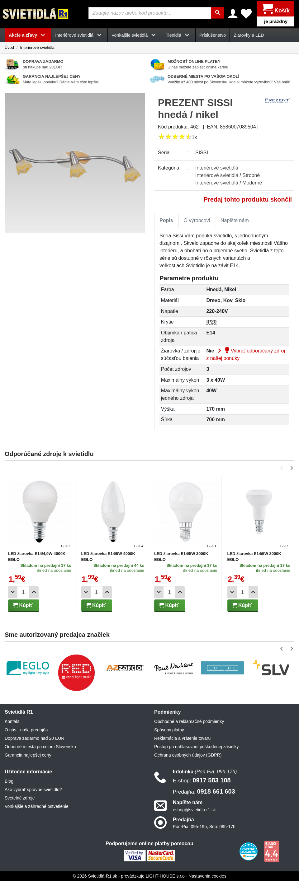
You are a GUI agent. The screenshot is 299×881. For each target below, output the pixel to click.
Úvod (9, 47)
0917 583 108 (202, 780)
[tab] (166, 220)
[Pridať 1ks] (34, 592)
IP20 (211, 321)
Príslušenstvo (212, 34)
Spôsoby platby (169, 729)
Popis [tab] (166, 220)
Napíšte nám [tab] (235, 220)
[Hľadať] (218, 13)
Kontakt (12, 721)
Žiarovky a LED (249, 34)
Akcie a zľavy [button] (28, 34)
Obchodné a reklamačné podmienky (189, 721)
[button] (283, 468)
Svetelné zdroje (20, 797)
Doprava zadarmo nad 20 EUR (34, 738)
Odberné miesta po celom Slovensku (40, 746)
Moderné (252, 182)
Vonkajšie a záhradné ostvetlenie (37, 806)
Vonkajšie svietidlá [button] (135, 34)
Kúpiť (23, 605)
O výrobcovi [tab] (197, 220)
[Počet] (23, 592)
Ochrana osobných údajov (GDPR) (187, 755)
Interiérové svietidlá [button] (79, 34)
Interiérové (216, 167)
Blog (9, 781)
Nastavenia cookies (207, 876)
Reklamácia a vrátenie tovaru (182, 738)
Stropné (251, 175)
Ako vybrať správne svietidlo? (33, 789)
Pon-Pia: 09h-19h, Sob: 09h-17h (204, 826)
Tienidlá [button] (178, 34)
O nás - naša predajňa (26, 729)
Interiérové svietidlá (37, 47)
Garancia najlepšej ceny (28, 755)
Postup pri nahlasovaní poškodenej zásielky (196, 746)
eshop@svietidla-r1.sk (194, 809)
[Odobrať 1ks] (12, 592)
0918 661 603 (204, 791)
